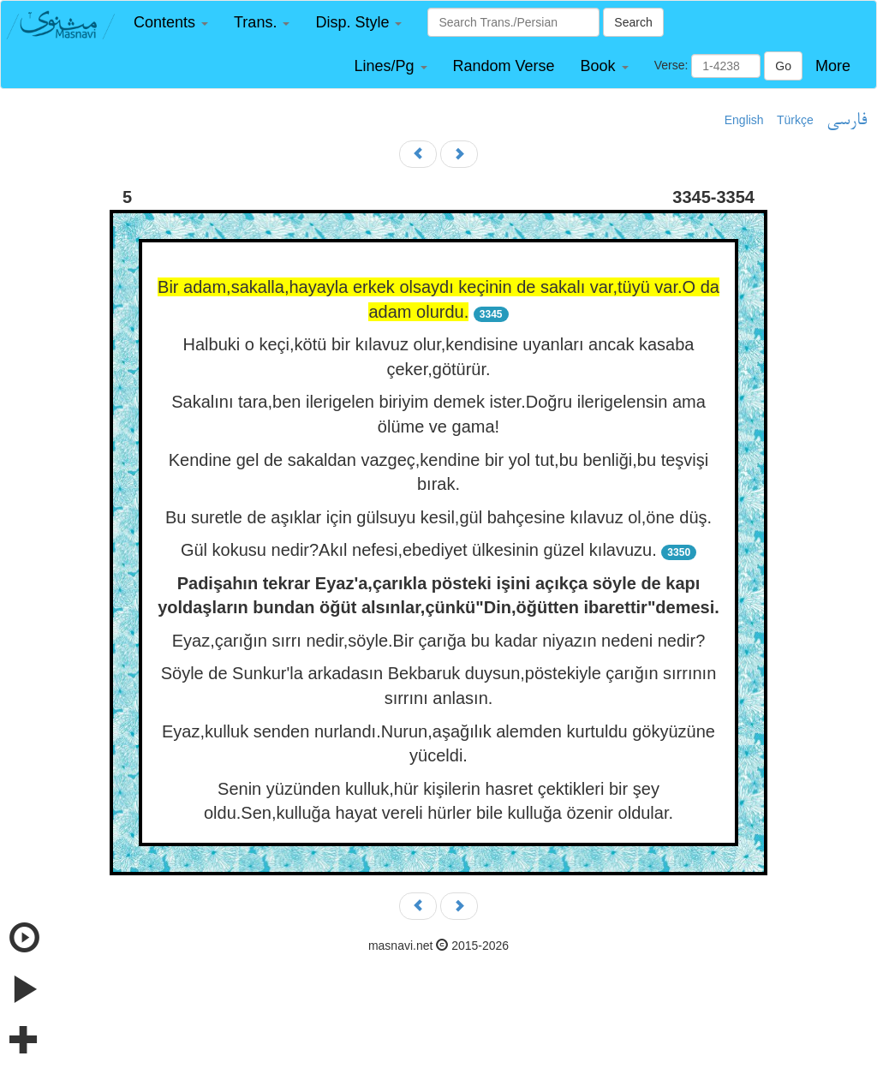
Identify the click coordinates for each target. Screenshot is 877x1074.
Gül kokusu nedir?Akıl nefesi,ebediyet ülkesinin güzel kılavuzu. (419, 549)
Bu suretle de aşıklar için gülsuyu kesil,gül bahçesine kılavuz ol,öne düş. (438, 517)
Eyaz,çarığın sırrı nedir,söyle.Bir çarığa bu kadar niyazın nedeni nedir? (439, 640)
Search (633, 22)
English (744, 120)
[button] (171, 23)
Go (783, 66)
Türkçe (795, 120)
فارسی (846, 120)
